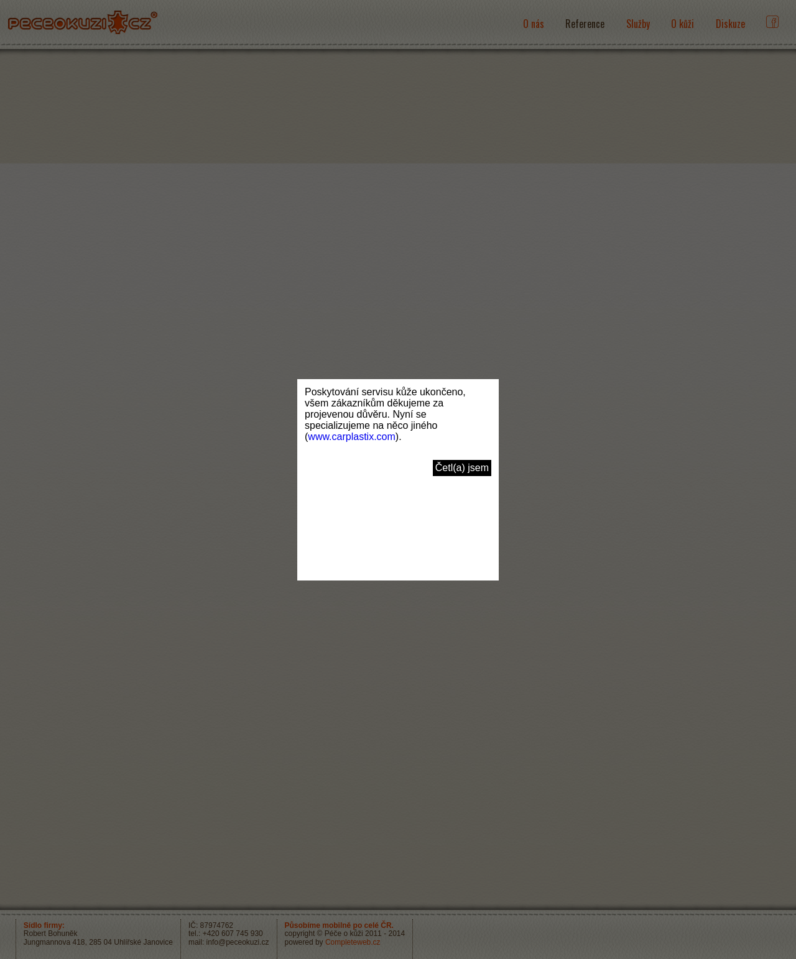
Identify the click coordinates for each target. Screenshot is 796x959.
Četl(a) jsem (462, 467)
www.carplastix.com (351, 436)
